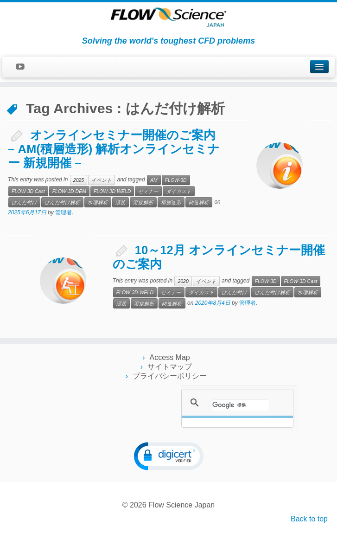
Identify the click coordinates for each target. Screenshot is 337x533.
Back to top (309, 519)
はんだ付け (24, 202)
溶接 (120, 202)
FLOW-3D (176, 180)
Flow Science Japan (181, 505)
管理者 (63, 212)
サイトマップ (169, 367)
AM (154, 180)
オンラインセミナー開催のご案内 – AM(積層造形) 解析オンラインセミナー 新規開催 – (114, 148)
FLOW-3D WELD (112, 191)
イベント (101, 180)
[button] (168, 456)
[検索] (240, 405)
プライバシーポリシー (170, 376)
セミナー (148, 191)
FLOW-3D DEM (69, 191)
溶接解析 (143, 202)
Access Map (170, 357)
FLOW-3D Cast (28, 191)
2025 (78, 180)
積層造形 (171, 202)
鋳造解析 (199, 202)
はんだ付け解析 (62, 202)
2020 (183, 281)
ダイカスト (178, 191)
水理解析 (98, 202)
